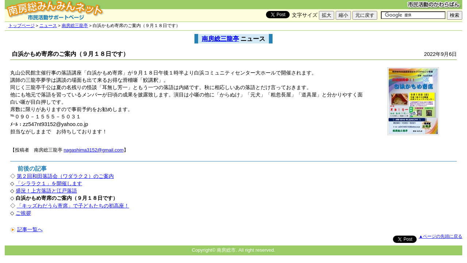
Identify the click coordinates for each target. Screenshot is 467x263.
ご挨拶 (23, 213)
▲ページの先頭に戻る (440, 236)
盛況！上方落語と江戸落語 (46, 191)
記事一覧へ (26, 229)
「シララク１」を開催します (49, 183)
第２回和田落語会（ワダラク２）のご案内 (65, 176)
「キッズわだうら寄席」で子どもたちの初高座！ (73, 206)
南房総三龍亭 (75, 25)
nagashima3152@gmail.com (93, 150)
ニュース (48, 25)
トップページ (21, 25)
